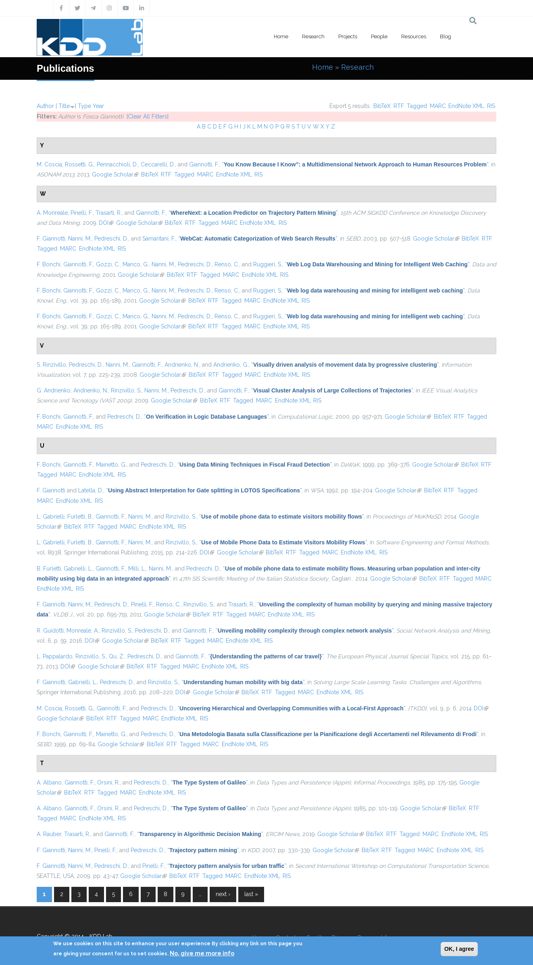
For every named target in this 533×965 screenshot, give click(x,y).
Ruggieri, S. (267, 264)
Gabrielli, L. (78, 568)
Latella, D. (90, 490)
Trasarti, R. (109, 213)
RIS (491, 106)
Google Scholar (115, 174)
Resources (413, 36)
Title (64, 106)
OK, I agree (459, 949)
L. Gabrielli (51, 516)
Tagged (417, 106)
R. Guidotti (50, 630)
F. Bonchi (48, 264)
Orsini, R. (108, 782)
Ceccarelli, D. (158, 164)
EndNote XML (466, 106)
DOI (106, 223)
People (379, 36)
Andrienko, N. (181, 364)
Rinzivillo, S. (126, 390)
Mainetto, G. (111, 464)
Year (98, 106)
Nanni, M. (80, 238)
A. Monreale (52, 213)
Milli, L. (137, 568)
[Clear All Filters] (148, 116)
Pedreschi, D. (111, 238)
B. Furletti (49, 568)
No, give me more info (202, 953)
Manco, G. (136, 264)
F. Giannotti (51, 238)
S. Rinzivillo (51, 364)
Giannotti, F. (204, 164)
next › (223, 894)
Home (281, 36)
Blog (445, 36)
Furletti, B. (80, 516)
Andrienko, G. (230, 364)
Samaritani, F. (158, 238)
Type (84, 106)
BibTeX (382, 106)
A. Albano (49, 782)
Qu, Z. (117, 656)
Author (45, 106)
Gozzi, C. (108, 264)
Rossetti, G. (79, 164)
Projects (347, 36)
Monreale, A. (83, 630)
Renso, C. (226, 264)
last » (251, 894)
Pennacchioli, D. (117, 164)
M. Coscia (49, 164)
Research (313, 36)
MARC (438, 106)
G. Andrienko (54, 390)
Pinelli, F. (82, 213)
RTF (399, 106)
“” (355, 164)
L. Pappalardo (55, 656)
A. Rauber (49, 834)
